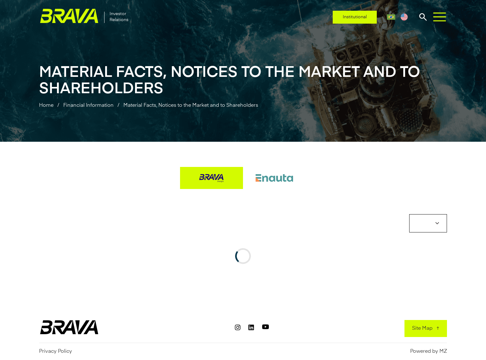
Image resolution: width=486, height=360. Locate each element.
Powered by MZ (428, 351)
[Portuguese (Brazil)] (391, 17)
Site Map (422, 328)
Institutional (355, 17)
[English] (404, 17)
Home (46, 105)
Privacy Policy (55, 351)
